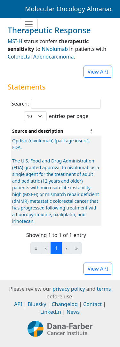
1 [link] (56, 248)
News (73, 311)
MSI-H (15, 41)
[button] (91, 131)
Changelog (65, 304)
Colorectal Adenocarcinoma (41, 56)
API (18, 304)
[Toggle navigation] (29, 24)
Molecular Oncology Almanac (69, 8)
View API (98, 71)
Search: (20, 103)
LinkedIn (50, 311)
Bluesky (37, 304)
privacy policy (68, 288)
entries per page (69, 116)
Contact (92, 304)
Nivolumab (55, 48)
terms (104, 288)
